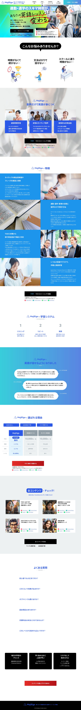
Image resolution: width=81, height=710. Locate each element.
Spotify (44, 147)
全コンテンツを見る (40, 541)
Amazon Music (36, 147)
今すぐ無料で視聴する (31, 463)
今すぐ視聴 (72, 2)
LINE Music (51, 147)
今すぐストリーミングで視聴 (40, 141)
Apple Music (28, 147)
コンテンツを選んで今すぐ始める (40, 683)
